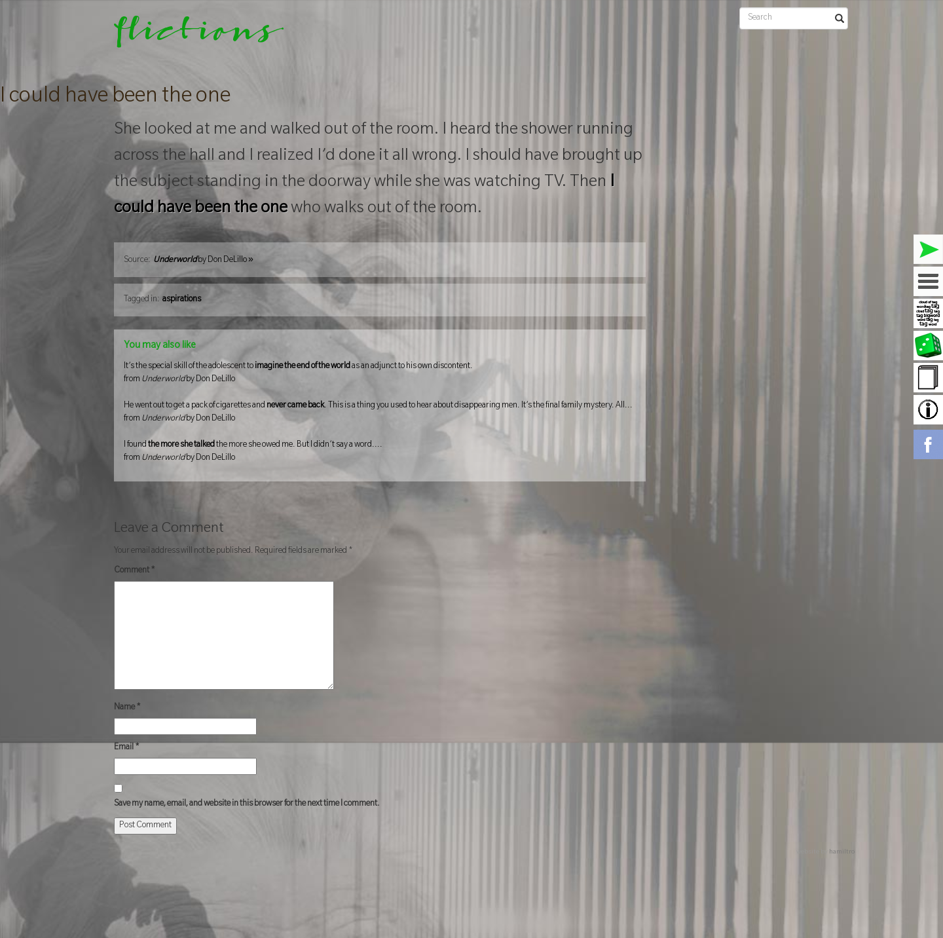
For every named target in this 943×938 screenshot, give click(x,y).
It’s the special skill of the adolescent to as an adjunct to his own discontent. (380, 374)
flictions (189, 36)
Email (126, 748)
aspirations (181, 300)
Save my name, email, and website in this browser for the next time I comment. (247, 804)
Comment (134, 571)
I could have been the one (115, 97)
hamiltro (842, 852)
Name (127, 708)
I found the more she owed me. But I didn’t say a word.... (380, 453)
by (203, 260)
